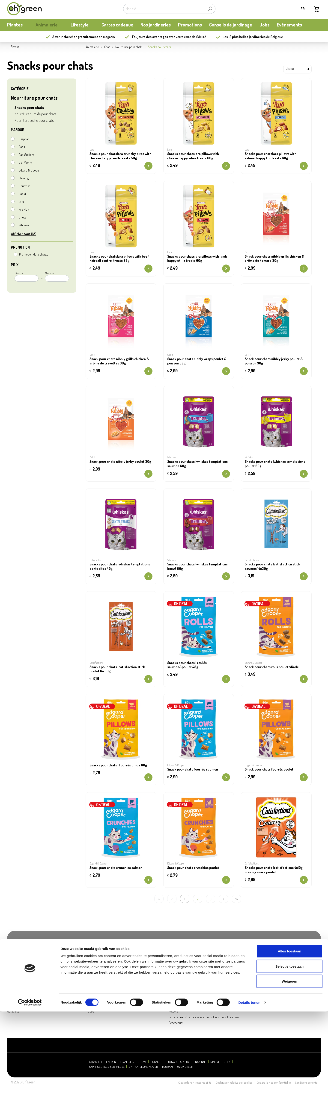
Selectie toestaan (289, 1052)
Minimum (27, 276)
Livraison (174, 1005)
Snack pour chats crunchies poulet (193, 868)
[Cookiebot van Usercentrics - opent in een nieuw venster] (30, 1088)
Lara (21, 202)
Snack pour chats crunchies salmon (115, 868)
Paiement (174, 1000)
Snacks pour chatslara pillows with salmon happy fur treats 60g (270, 156)
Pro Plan (24, 209)
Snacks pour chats (29, 107)
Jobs (91, 1011)
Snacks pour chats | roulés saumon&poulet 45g (187, 665)
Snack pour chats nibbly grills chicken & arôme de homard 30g (274, 258)
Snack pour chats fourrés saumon (192, 769)
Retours (173, 1011)
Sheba (23, 217)
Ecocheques (176, 1023)
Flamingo (24, 178)
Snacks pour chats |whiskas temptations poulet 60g (275, 464)
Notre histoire (15, 994)
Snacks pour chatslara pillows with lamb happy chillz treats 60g (197, 258)
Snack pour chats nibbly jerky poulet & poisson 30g (274, 361)
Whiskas (24, 225)
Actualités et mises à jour (22, 1005)
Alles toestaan (289, 1037)
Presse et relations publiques (105, 1000)
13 (247, 37)
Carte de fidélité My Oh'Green (25, 1000)
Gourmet (24, 186)
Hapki (22, 194)
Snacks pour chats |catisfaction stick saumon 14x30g (272, 566)
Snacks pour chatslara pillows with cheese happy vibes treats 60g (193, 156)
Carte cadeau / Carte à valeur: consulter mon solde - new (204, 1017)
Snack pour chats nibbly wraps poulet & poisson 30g (197, 361)
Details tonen (249, 1088)
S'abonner (300, 960)
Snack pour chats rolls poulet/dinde (272, 667)
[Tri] (297, 69)
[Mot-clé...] (164, 9)
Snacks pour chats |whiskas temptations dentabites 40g (119, 566)
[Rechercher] (210, 9)
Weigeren (289, 1067)
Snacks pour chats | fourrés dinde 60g (118, 765)
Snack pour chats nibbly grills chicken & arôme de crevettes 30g (119, 361)
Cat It (22, 147)
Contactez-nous (97, 1005)
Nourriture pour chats (34, 97)
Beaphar (24, 139)
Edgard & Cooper (29, 170)
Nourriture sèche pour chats (34, 120)
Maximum (57, 276)
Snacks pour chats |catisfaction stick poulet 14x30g (117, 669)
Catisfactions (26, 155)
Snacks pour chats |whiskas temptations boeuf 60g (197, 566)
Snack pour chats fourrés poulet (269, 769)
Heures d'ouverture (100, 994)
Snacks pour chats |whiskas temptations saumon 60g (197, 464)
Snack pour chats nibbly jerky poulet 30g (120, 462)
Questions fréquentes (181, 994)
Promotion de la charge (33, 254)
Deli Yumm (25, 162)
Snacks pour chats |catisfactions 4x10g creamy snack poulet (274, 870)
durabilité (13, 1011)
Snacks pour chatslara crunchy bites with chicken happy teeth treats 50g (120, 156)
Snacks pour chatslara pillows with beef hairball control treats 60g (119, 258)
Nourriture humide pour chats (35, 114)
